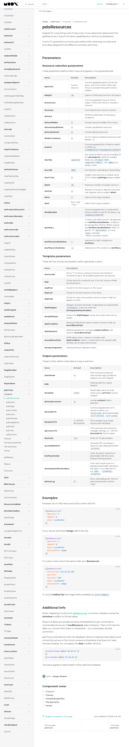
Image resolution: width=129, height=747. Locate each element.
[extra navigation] (123, 4)
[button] (29, 29)
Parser (49, 705)
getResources (80, 613)
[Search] (36, 4)
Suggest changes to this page (57, 716)
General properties (55, 698)
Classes (49, 695)
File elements (52, 702)
